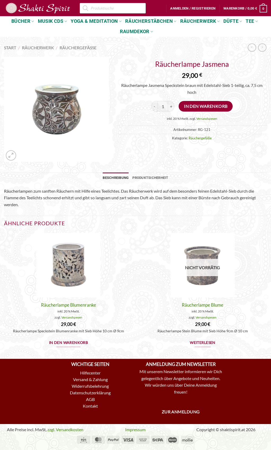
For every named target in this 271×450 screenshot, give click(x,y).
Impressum (135, 429)
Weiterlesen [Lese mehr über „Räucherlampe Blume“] (202, 343)
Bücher (22, 21)
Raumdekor (136, 31)
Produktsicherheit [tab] (150, 178)
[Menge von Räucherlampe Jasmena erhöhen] (171, 106)
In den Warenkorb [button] (68, 343)
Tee (252, 21)
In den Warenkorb (205, 106)
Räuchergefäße (78, 47)
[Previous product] (262, 47)
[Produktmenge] (162, 106)
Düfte (232, 21)
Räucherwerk (200, 21)
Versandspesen (206, 119)
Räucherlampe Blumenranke (68, 305)
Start (10, 47)
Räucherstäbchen (151, 21)
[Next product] (252, 47)
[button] (192, 8)
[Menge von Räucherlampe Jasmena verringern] (154, 106)
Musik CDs (52, 21)
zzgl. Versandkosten (65, 429)
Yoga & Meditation (96, 21)
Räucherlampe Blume (202, 305)
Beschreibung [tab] (116, 178)
